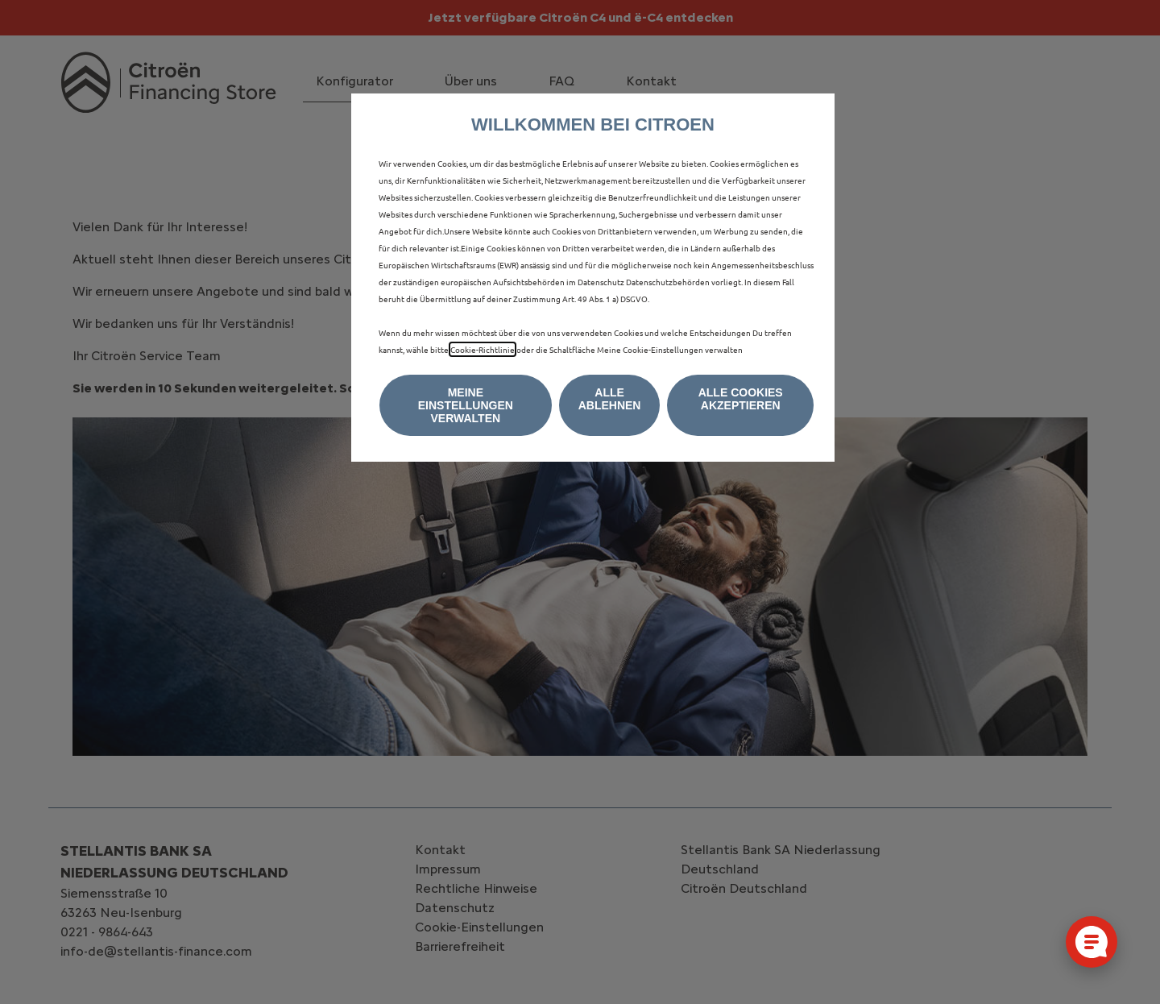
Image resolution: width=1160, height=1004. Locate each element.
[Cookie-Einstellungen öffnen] (1091, 942)
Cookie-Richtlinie (482, 349)
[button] (465, 405)
